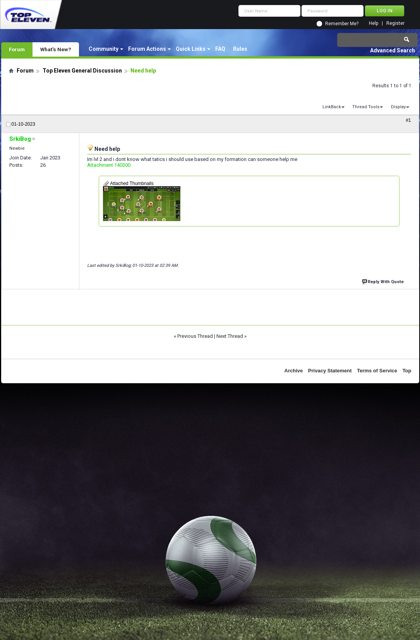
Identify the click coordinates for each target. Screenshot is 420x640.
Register (395, 23)
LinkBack (331, 106)
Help (373, 23)
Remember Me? (341, 23)
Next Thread (229, 336)
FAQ (220, 49)
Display (398, 106)
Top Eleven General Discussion (82, 70)
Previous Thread (195, 336)
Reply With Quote (383, 281)
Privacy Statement (330, 371)
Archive (294, 371)
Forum (17, 49)
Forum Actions (147, 49)
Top (407, 371)
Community (103, 49)
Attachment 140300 (108, 165)
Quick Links (191, 49)
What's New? (55, 49)
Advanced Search (392, 50)
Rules (240, 49)
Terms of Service (377, 371)
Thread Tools (365, 106)
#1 (408, 120)
